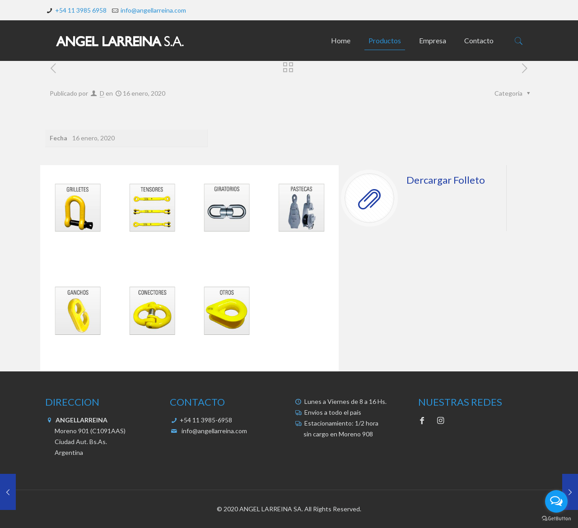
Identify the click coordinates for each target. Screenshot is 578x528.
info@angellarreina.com (153, 10)
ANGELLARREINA (80, 420)
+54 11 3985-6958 (205, 420)
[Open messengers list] (556, 501)
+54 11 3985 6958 (81, 10)
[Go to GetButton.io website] (556, 519)
